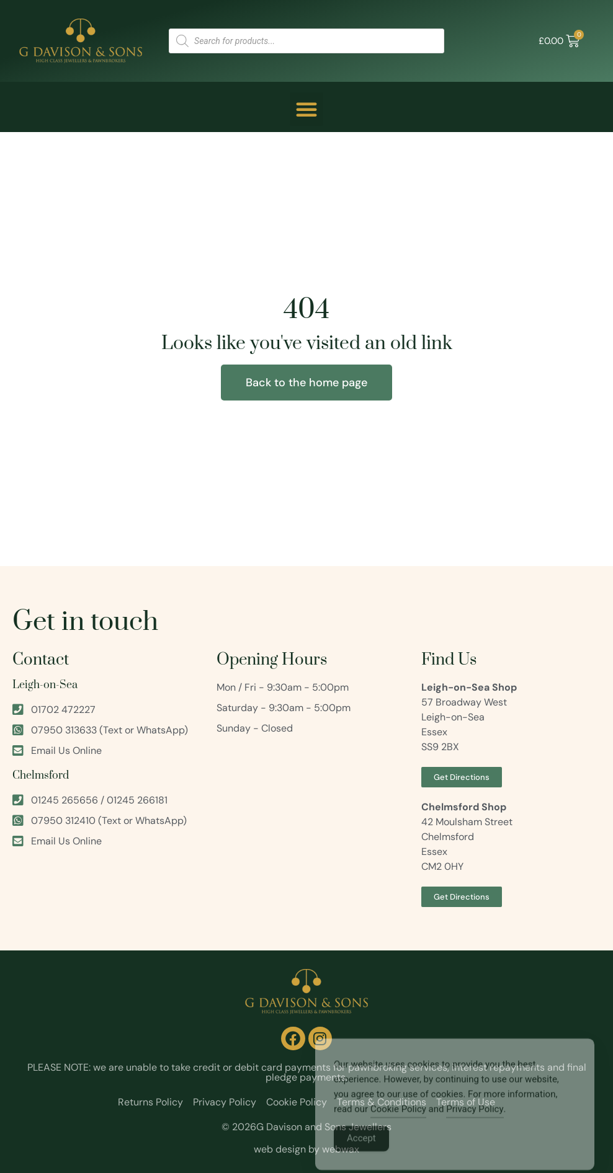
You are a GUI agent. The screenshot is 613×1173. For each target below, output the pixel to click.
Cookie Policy (398, 1119)
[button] (306, 109)
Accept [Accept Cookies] (361, 1148)
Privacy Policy (474, 1119)
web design (280, 1149)
